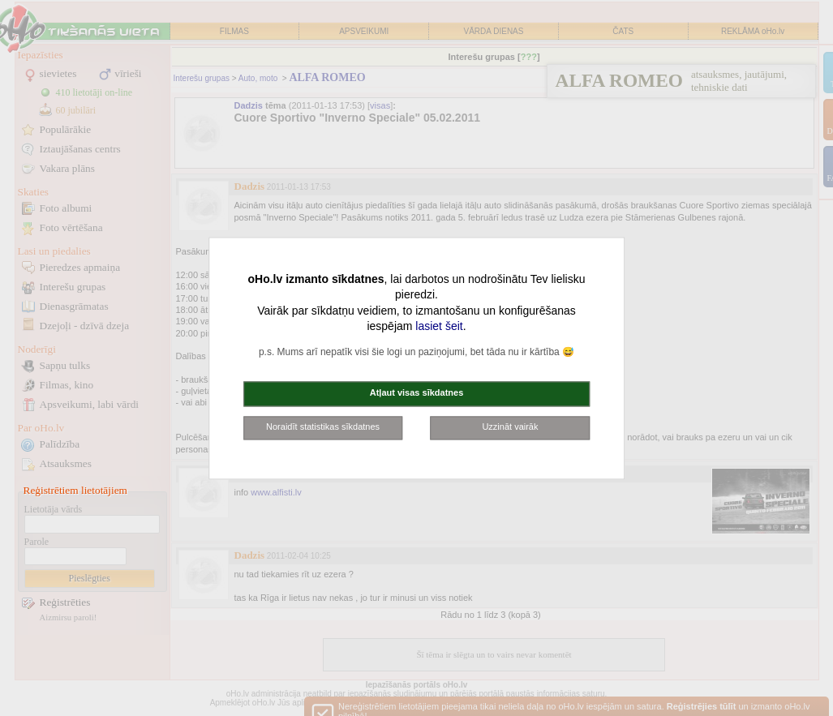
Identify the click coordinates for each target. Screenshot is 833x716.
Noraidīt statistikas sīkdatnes (323, 426)
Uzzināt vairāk (510, 426)
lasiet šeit (438, 326)
